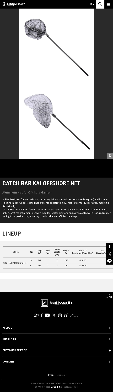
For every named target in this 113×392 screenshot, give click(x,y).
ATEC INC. (55, 387)
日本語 (50, 374)
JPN (91, 4)
